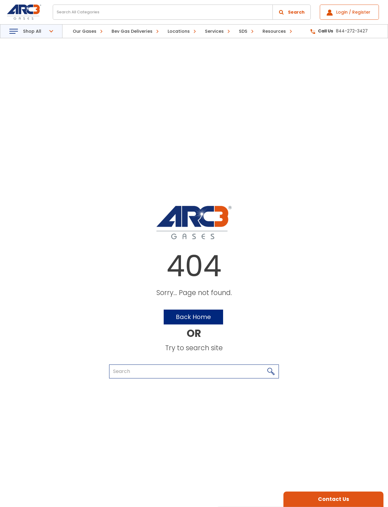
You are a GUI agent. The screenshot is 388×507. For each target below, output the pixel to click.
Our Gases (84, 31)
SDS (243, 31)
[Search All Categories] (182, 12)
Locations (179, 31)
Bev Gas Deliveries (132, 31)
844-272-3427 (339, 31)
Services (214, 31)
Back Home (193, 317)
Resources (274, 31)
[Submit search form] (292, 12)
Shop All (32, 31)
